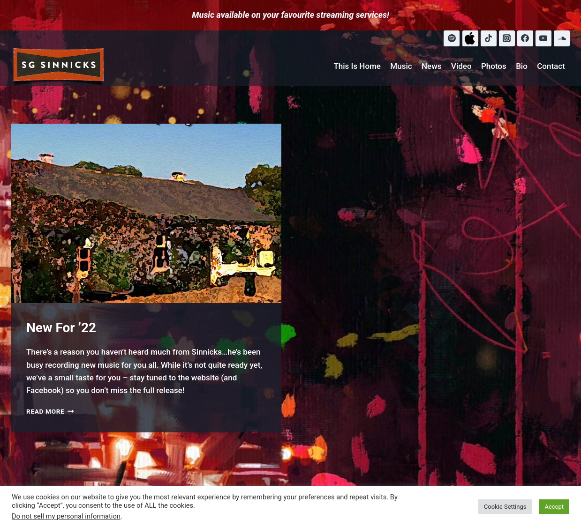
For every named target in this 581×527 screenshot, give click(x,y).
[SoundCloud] (562, 38)
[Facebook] (525, 38)
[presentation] (146, 214)
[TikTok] (489, 38)
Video (461, 66)
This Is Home (357, 66)
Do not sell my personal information (66, 516)
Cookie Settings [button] (505, 506)
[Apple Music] (470, 38)
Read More (50, 411)
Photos (493, 66)
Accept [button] (554, 506)
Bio (522, 66)
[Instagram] (507, 38)
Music (401, 66)
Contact (551, 66)
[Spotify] (452, 38)
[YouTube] (543, 38)
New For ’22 (61, 327)
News (432, 66)
